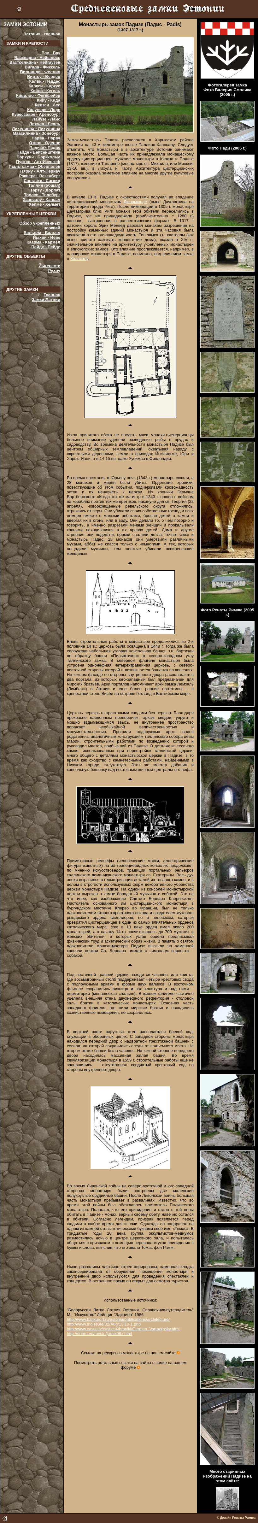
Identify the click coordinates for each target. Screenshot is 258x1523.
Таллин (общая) (44, 185)
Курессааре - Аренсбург (36, 114)
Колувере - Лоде (43, 109)
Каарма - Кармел (43, 242)
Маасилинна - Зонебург (36, 133)
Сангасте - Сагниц (42, 180)
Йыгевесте (49, 265)
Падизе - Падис (44, 147)
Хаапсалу (79, 258)
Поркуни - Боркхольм (38, 157)
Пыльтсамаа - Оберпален (34, 166)
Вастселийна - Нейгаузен (34, 62)
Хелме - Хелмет (44, 204)
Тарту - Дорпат (45, 190)
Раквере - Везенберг (39, 175)
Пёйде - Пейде (45, 246)
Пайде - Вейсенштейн (38, 152)
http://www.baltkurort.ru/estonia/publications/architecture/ (118, 1319)
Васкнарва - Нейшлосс (37, 57)
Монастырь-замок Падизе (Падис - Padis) (130, 24)
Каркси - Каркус (44, 86)
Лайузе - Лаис (46, 119)
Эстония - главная (41, 34)
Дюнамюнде (135, 201)
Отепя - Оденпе (44, 142)
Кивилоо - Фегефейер (38, 95)
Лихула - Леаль (44, 123)
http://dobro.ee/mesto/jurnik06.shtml (99, 1333)
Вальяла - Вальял (42, 232)
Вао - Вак (51, 52)
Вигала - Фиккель (42, 67)
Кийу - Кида (48, 100)
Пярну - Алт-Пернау (40, 171)
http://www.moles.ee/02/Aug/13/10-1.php (104, 1324)
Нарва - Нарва (46, 138)
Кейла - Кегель (45, 90)
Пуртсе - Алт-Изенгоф (38, 161)
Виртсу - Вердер (43, 76)
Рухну (54, 270)
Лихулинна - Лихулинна (36, 128)
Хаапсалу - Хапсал (41, 199)
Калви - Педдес (44, 81)
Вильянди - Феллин (40, 71)
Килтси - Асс (47, 105)
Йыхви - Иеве (46, 237)
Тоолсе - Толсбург (42, 194)
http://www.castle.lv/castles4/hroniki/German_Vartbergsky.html (123, 1328)
